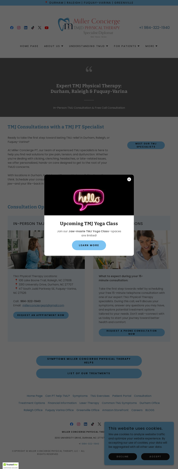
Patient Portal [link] (121, 396)
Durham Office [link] (150, 403)
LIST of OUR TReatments (89, 373)
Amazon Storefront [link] (115, 410)
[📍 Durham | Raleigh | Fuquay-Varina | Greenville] (89, 3)
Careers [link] (137, 410)
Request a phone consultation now (132, 332)
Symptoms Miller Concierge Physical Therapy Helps (89, 360)
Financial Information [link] (62, 403)
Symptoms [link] (80, 396)
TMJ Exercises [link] (100, 396)
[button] (54, 46)
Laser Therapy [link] (89, 403)
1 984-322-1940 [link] (155, 27)
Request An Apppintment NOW (40, 315)
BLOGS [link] (149, 410)
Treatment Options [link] (31, 403)
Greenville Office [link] (87, 410)
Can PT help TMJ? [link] (57, 396)
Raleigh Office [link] (33, 410)
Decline (123, 456)
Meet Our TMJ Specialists (146, 145)
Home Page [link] (29, 46)
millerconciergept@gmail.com (43, 305)
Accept (155, 456)
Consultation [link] (142, 396)
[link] (11, 27)
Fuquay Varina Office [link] (59, 410)
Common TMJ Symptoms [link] (119, 403)
